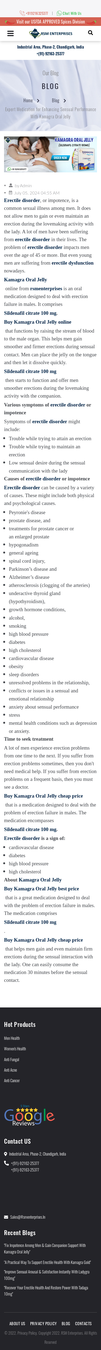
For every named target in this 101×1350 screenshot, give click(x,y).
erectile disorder (67, 405)
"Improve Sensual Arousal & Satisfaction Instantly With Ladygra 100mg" (46, 1275)
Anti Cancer (12, 1080)
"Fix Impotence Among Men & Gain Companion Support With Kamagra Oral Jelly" (45, 1248)
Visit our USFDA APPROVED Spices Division (51, 21)
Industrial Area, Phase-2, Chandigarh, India (50, 47)
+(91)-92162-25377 (25, 1163)
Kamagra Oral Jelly (40, 880)
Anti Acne (10, 1070)
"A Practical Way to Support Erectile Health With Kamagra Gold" (47, 1262)
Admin (26, 185)
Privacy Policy (43, 1323)
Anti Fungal (11, 1059)
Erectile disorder (22, 838)
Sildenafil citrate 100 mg (30, 313)
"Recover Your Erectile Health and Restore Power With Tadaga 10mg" (46, 1290)
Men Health (12, 1038)
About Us (17, 1323)
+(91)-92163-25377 (50, 53)
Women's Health (15, 1048)
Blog (56, 100)
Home (28, 100)
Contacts (83, 1323)
